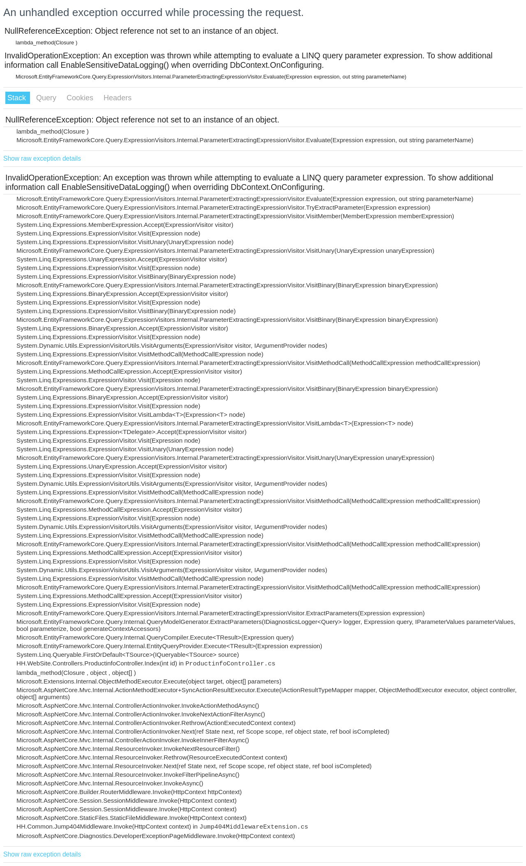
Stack (17, 98)
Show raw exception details (42, 158)
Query (47, 98)
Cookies (81, 98)
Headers (118, 98)
